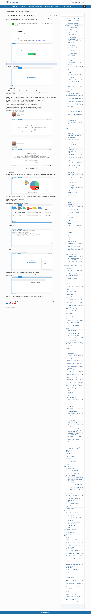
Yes (15, 301)
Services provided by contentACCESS (74, 21)
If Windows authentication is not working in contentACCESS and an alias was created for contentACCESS (74, 580)
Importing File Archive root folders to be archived (75, 262)
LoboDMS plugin (72, 508)
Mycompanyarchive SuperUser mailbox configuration (74, 598)
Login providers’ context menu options (75, 171)
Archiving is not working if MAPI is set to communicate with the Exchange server (74, 542)
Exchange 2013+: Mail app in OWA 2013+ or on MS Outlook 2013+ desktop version (74, 344)
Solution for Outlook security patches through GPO (74, 594)
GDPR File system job (76, 485)
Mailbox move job (73, 411)
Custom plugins (69, 493)
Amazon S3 (73, 239)
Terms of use (68, 534)
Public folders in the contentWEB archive (75, 434)
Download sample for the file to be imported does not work (74, 538)
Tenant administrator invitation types (74, 127)
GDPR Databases (74, 470)
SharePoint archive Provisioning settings (74, 459)
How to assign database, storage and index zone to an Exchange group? (74, 371)
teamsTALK (58, 6)
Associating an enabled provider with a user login (75, 191)
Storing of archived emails (74, 333)
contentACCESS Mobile (70, 529)
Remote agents (71, 289)
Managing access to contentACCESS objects (75, 166)
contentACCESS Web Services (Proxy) (75, 44)
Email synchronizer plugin (74, 503)
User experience (72, 340)
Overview (73, 55)
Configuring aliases (73, 291)
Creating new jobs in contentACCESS (73, 265)
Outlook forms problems (73, 548)
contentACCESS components (71, 60)
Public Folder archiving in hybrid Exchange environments (75, 440)
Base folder (73, 36)
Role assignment (74, 152)
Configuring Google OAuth (76, 178)
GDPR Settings (71, 468)
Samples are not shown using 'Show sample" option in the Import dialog (74, 555)
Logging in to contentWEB (76, 79)
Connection (70, 141)
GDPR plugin (68, 466)
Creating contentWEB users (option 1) (74, 361)
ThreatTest (67, 510)
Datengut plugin (72, 501)
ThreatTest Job (74, 523)
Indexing (70, 220)
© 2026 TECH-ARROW (46, 612)
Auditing (70, 211)
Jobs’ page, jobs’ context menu (72, 266)
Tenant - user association (76, 135)
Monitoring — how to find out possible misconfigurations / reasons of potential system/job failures (74, 208)
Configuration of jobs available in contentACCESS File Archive (74, 293)
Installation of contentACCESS (74, 27)
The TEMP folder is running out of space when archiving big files (74, 568)
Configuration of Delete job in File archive (74, 306)
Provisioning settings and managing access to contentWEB (74, 287)
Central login (73, 48)
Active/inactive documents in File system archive (74, 316)
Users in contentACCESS (73, 144)
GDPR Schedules (74, 472)
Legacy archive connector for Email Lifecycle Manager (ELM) (74, 102)
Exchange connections (73, 241)
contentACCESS (14, 6)
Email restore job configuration (75, 400)
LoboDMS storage (75, 335)
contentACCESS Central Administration (75, 41)
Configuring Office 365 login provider (76, 181)
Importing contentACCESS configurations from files (74, 254)
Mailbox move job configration (75, 414)
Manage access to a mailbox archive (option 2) (74, 364)
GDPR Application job (76, 490)
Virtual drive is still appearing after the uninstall (74, 546)
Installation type (74, 31)
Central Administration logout (75, 72)
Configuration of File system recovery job (74, 303)
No (17, 301)
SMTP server (73, 53)
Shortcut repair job (72, 422)
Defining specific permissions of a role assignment (75, 155)
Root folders (71, 281)
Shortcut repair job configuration (75, 425)
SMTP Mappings (72, 223)
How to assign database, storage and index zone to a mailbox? (74, 375)
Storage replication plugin (74, 498)
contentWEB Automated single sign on (75, 82)
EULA (71, 29)
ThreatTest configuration (73, 512)
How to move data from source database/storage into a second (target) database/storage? (74, 379)
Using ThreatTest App (73, 525)
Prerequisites (73, 34)
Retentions (70, 234)
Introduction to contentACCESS (72, 18)
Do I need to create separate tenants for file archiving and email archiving (74, 560)
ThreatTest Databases (75, 514)
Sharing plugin (71, 500)
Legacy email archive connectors (75, 95)
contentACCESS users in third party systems (75, 194)
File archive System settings (74, 276)
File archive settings (72, 273)
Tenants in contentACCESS (71, 117)
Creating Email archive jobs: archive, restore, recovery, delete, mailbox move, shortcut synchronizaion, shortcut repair (74, 385)
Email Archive (68, 318)
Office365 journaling (73, 601)
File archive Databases (73, 275)
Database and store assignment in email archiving (74, 367)
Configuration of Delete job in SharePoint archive (74, 455)
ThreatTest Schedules (76, 517)
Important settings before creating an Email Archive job (74, 321)
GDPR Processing (72, 475)
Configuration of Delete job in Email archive (74, 409)
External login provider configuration (75, 175)
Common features (69, 229)
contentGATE (23, 6)
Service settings (73, 37)
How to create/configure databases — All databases (74, 226)
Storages (70, 235)
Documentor (16, 307)
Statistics (70, 215)
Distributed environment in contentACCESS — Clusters (74, 213)
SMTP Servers (71, 222)
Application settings (69, 532)
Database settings (72, 323)
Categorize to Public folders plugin (74, 505)
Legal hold (70, 217)
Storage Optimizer (48, 6)
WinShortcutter (39, 6)
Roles (69, 147)
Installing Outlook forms (73, 93)
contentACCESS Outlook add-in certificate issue (74, 584)
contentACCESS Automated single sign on (75, 68)
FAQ (66, 535)
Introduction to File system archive (74, 271)
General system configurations (72, 139)
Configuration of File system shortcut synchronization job (74, 309)
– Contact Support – (67, 6)
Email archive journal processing (75, 394)
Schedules (70, 232)
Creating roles (73, 149)
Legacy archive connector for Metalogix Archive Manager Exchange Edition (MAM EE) (74, 98)
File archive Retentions (73, 278)
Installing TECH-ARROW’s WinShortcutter (74, 105)
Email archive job (72, 388)
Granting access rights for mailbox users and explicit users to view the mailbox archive (74, 357)
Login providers (71, 169)
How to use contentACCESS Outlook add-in (75, 114)
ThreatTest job (21, 110)
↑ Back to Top (52, 15)
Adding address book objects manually (75, 352)
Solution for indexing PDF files (75, 596)
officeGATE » (54, 305)
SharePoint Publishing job (74, 461)
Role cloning (73, 160)
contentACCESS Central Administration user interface (75, 75)
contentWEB (74, 47)
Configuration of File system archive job (74, 297)
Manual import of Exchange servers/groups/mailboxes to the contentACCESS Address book (75, 258)
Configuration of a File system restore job (74, 300)
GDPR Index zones (75, 473)
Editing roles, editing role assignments (75, 158)
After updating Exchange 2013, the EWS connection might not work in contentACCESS (74, 576)
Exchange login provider (76, 185)
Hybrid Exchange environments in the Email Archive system (75, 249)
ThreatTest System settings (77, 515)
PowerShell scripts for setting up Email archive (74, 587)
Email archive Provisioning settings (74, 327)
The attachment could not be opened (74, 571)
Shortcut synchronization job (75, 417)
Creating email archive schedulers (74, 338)
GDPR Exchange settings (76, 479)
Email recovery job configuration (75, 405)
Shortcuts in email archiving (74, 331)
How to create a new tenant (74, 119)
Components (73, 32)
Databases (70, 230)
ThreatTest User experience (75, 519)
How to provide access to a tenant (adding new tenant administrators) (74, 124)
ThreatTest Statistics (75, 522)
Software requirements (73, 23)
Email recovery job (73, 402)
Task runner (71, 219)
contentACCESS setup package (72, 25)
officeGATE (31, 6)
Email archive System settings (74, 325)
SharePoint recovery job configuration (74, 452)
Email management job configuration (74, 496)
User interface (71, 142)
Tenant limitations (72, 120)
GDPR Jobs (73, 482)
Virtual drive (73, 50)
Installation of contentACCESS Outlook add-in (75, 110)
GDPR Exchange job (78, 487)
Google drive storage (75, 237)
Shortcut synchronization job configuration (75, 419)
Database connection (75, 39)
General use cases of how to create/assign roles (75, 163)
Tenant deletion (71, 137)
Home (6, 6)
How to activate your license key (75, 201)
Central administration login (76, 66)
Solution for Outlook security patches (74, 590)
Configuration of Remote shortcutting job (74, 312)
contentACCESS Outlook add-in (75, 108)
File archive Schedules (73, 284)
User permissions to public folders (75, 437)
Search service (74, 52)
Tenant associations (72, 130)
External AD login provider (76, 188)
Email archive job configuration (75, 391)
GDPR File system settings (77, 477)
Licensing (70, 199)
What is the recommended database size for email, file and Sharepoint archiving (74, 564)
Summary (73, 58)
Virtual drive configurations (71, 531)
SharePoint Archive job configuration (74, 449)
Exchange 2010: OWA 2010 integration (74, 347)
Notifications (71, 204)
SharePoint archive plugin (71, 445)
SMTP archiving (72, 443)
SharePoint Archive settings (74, 447)
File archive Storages (73, 280)
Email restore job (72, 397)
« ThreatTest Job (10, 305)
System (69, 197)
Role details (73, 151)
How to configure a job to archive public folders (75, 430)
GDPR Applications (75, 480)
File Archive (68, 268)
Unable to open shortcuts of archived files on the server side (74, 551)
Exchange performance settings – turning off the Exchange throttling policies (75, 245)
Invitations (70, 146)
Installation (73, 56)
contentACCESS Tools (70, 91)
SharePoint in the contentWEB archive (74, 463)
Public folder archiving (74, 428)
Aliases (69, 283)
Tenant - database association (75, 132)
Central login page (72, 89)
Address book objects (73, 350)
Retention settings (72, 330)
